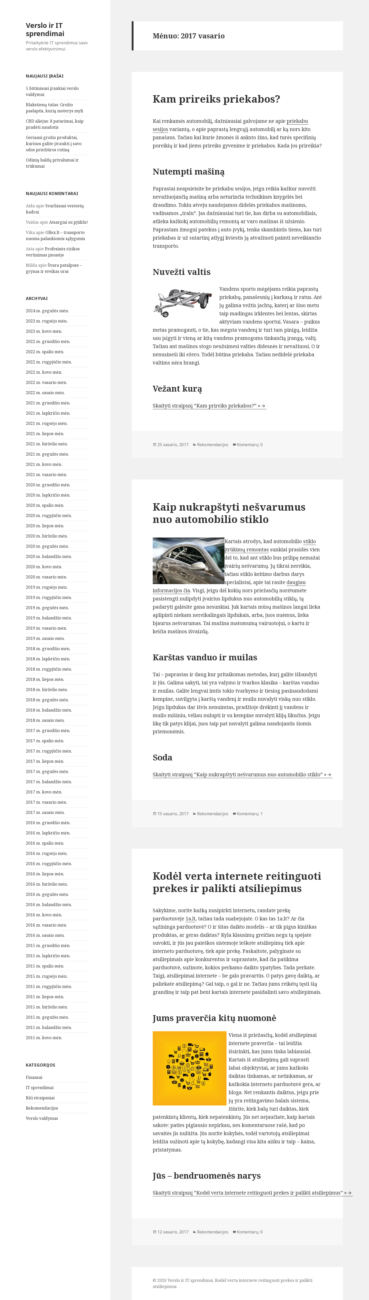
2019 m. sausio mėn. (45, 638)
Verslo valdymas (42, 1118)
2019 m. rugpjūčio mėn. (49, 597)
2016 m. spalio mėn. (45, 843)
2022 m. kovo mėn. (44, 372)
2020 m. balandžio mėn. (49, 556)
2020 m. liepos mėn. (45, 526)
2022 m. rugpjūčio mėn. (49, 362)
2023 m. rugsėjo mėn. (47, 321)
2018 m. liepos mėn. (45, 679)
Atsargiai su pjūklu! (68, 222)
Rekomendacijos (42, 1108)
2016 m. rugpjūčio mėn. (49, 863)
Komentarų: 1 (250, 813)
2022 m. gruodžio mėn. (48, 341)
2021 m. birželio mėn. (47, 444)
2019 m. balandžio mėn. (49, 618)
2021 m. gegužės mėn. (47, 454)
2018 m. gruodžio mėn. (48, 648)
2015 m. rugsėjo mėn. (47, 976)
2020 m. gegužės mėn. (47, 546)
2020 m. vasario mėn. (46, 577)
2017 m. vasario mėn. (46, 802)
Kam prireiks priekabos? (216, 98)
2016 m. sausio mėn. (45, 935)
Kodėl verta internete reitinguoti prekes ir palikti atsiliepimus (237, 882)
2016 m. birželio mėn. (47, 884)
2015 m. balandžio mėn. (49, 1027)
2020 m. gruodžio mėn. (48, 485)
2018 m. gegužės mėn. (47, 700)
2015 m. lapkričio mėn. (48, 956)
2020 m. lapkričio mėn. (48, 495)
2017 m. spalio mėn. (45, 741)
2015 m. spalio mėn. (45, 966)
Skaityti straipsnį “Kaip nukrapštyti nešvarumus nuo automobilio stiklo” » (239, 774)
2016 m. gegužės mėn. (47, 894)
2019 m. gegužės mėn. (47, 607)
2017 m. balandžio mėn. (49, 782)
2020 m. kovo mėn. (44, 567)
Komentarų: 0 (250, 444)
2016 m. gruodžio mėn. (48, 822)
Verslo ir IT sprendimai (45, 29)
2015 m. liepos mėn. (45, 997)
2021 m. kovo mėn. (44, 464)
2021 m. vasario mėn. (46, 474)
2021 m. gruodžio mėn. (48, 403)
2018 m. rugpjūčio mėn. (49, 669)
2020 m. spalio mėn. (45, 505)
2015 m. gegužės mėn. (47, 1017)
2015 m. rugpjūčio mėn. (49, 986)
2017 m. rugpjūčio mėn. (49, 751)
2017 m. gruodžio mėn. (48, 730)
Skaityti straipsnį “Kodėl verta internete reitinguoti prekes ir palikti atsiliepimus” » (250, 1192)
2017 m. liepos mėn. (45, 761)
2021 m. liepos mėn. (45, 433)
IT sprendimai (40, 1087)
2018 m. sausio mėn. (45, 720)
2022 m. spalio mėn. (45, 351)
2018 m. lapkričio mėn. (48, 659)
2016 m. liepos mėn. (45, 874)
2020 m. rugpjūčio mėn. (49, 515)
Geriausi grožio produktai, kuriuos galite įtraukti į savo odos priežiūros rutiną (53, 144)
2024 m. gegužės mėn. (47, 311)
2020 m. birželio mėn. (47, 536)
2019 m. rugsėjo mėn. (47, 587)
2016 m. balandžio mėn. (49, 904)
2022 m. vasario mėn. (46, 382)
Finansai (34, 1077)
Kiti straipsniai (40, 1098)
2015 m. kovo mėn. (44, 1037)
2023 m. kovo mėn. (44, 331)
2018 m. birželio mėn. (47, 689)
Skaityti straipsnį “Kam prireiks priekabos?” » (206, 405)
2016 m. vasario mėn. (46, 925)
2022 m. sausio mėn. (45, 392)
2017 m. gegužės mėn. (47, 771)
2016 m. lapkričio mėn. (48, 833)
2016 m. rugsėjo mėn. (47, 853)
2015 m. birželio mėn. (47, 1007)
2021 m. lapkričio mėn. (48, 413)
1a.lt (191, 918)
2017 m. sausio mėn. (45, 812)
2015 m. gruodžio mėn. (48, 945)
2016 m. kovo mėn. (44, 915)
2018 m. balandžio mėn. (49, 710)
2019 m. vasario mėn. (46, 628)
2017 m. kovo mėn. (44, 792)
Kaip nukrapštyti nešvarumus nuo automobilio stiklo (229, 513)
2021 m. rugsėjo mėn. (47, 423)
